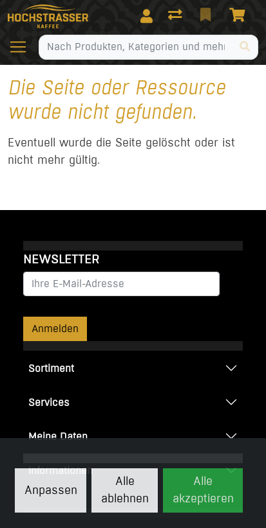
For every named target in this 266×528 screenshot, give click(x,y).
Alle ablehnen (125, 490)
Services (49, 402)
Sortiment (51, 368)
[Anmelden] (146, 16)
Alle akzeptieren (203, 490)
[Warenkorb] (239, 16)
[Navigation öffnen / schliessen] (23, 47)
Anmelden (55, 328)
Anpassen (50, 490)
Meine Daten (58, 436)
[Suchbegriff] (136, 47)
